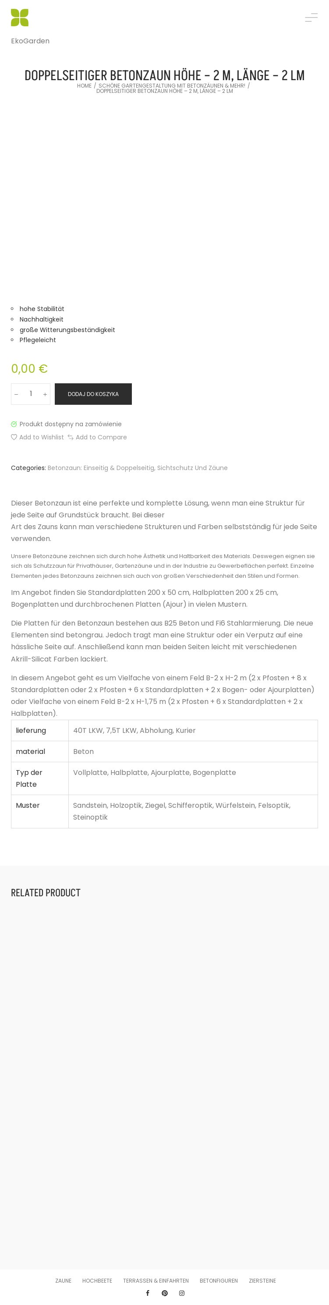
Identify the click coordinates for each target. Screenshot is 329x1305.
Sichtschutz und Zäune (192, 467)
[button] (37, 437)
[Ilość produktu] (31, 394)
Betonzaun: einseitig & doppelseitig (101, 467)
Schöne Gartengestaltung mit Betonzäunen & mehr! (172, 85)
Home (84, 85)
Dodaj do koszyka (93, 394)
